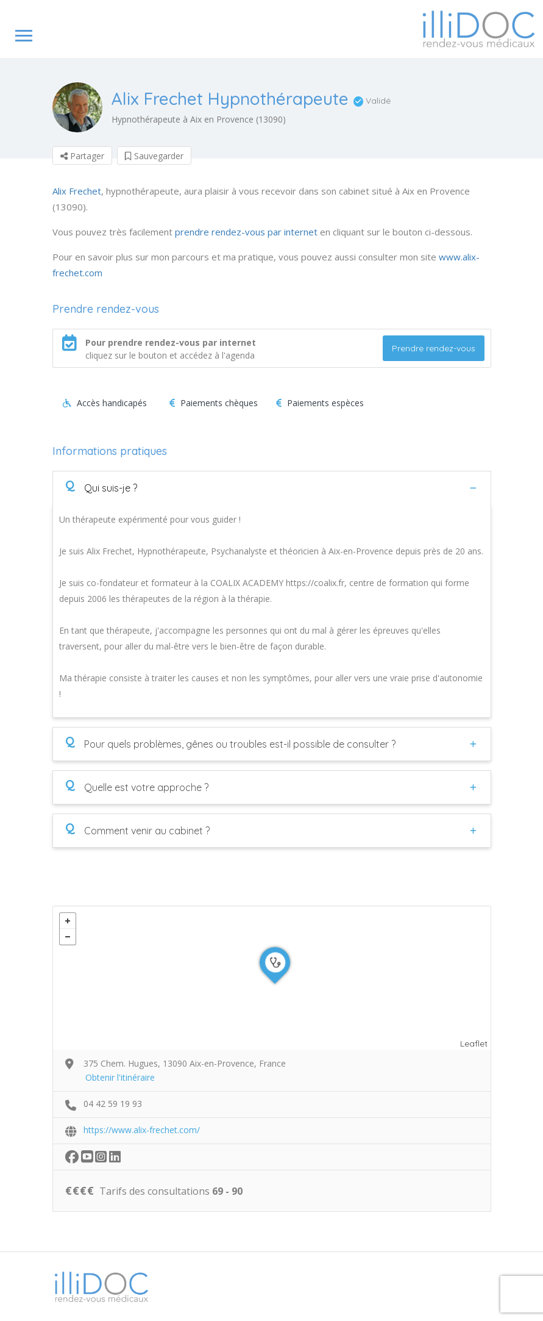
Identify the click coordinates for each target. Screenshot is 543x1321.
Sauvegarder (154, 156)
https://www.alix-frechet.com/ (141, 1130)
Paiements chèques (213, 403)
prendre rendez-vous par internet (246, 232)
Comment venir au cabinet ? (137, 830)
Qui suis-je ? (101, 487)
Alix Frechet (76, 191)
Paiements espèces (320, 403)
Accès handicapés (105, 403)
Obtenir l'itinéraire (120, 1077)
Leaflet (474, 1043)
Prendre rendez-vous (433, 348)
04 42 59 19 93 (112, 1103)
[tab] (271, 487)
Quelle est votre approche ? (136, 786)
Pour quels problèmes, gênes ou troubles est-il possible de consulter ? (230, 743)
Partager (82, 156)
